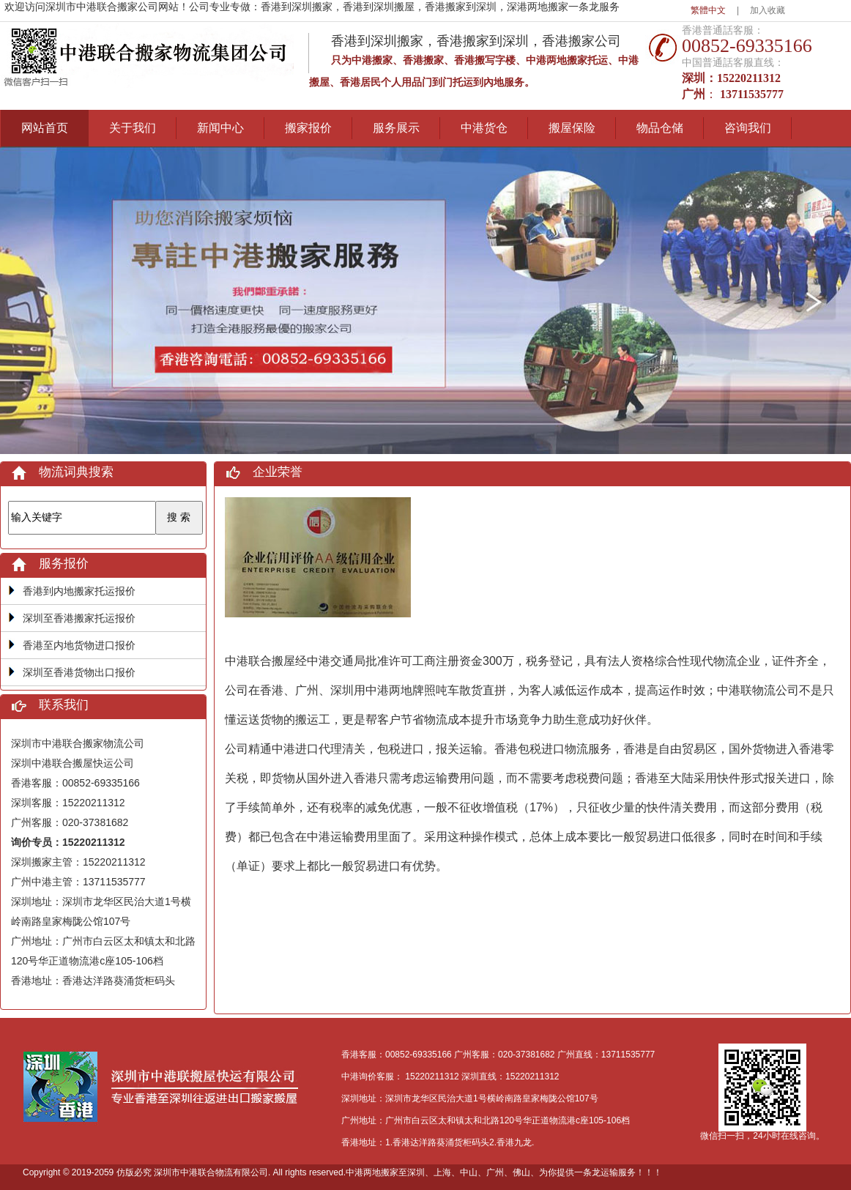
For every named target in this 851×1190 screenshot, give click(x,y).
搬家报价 (308, 128)
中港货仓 (484, 128)
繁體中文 (708, 10)
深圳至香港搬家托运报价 (79, 618)
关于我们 (132, 128)
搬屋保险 (572, 128)
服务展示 (396, 128)
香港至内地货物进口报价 (79, 645)
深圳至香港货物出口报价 (79, 672)
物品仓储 (659, 128)
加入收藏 (767, 10)
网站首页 (44, 128)
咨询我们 (747, 128)
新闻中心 (220, 128)
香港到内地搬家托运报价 (79, 591)
